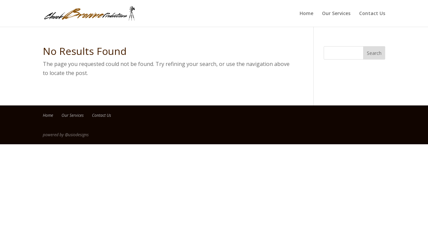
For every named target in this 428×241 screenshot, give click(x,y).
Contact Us (372, 13)
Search (374, 53)
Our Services (336, 13)
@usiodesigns (77, 135)
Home (306, 13)
